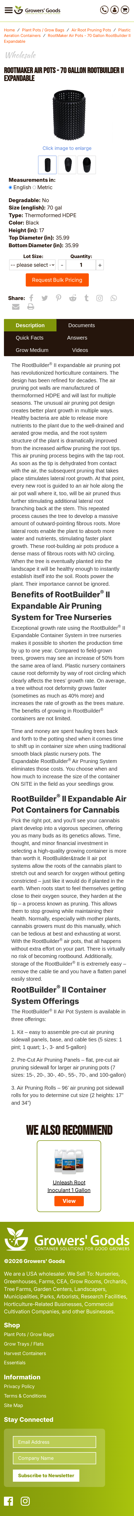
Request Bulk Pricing (57, 280)
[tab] (30, 325)
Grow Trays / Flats (24, 1344)
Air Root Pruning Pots (91, 29)
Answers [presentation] (77, 338)
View (69, 1201)
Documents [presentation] (81, 325)
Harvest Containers (25, 1353)
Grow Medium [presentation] (32, 350)
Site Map (13, 1405)
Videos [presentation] (80, 350)
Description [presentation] (30, 325)
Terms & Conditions (25, 1396)
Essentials (14, 1362)
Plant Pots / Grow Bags (43, 29)
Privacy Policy (19, 1386)
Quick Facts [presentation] (30, 338)
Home (9, 29)
